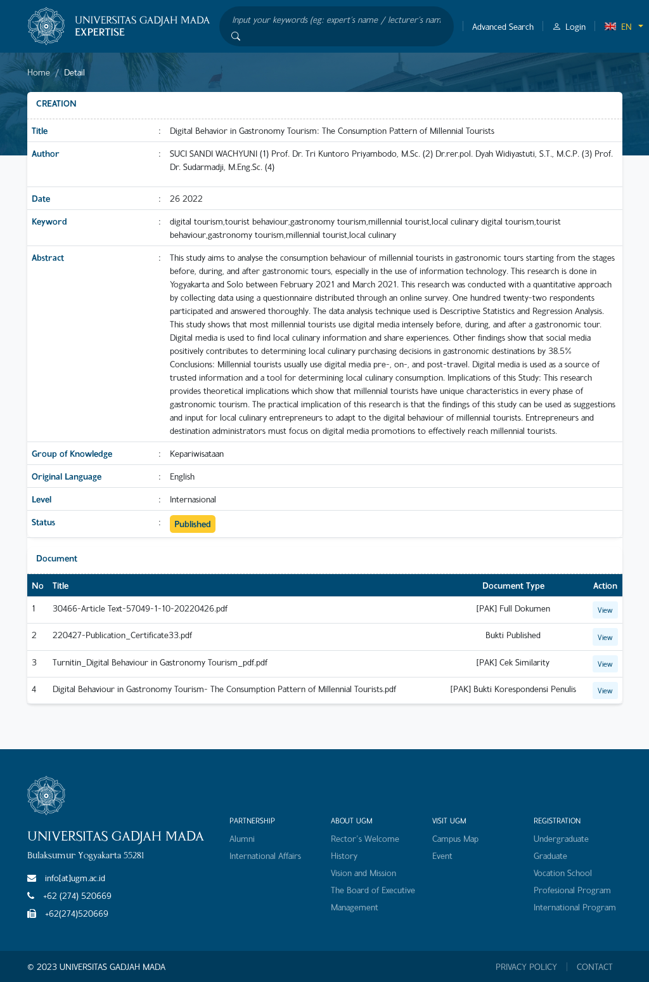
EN (618, 26)
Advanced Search (503, 26)
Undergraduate (561, 838)
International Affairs (265, 855)
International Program (575, 906)
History (344, 855)
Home (38, 72)
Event (442, 855)
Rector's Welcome (365, 838)
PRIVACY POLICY (526, 966)
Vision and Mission (363, 872)
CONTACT (595, 966)
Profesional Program (572, 889)
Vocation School (563, 872)
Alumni (242, 838)
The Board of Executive (373, 889)
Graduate (550, 855)
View (605, 609)
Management (354, 906)
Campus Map (455, 838)
